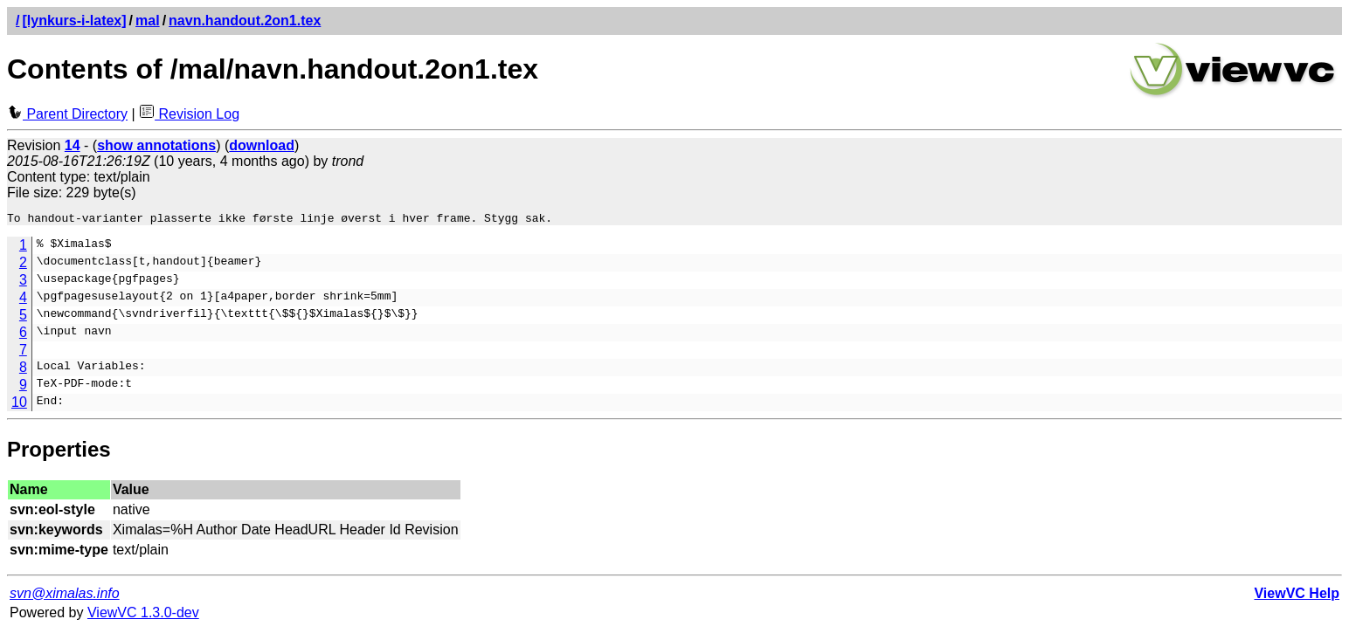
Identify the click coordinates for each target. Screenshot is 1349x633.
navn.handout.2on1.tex (245, 20)
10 (19, 404)
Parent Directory (67, 114)
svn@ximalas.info (65, 595)
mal (147, 20)
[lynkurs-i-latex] (74, 20)
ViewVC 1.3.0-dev (143, 615)
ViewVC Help (1296, 595)
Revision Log (189, 114)
